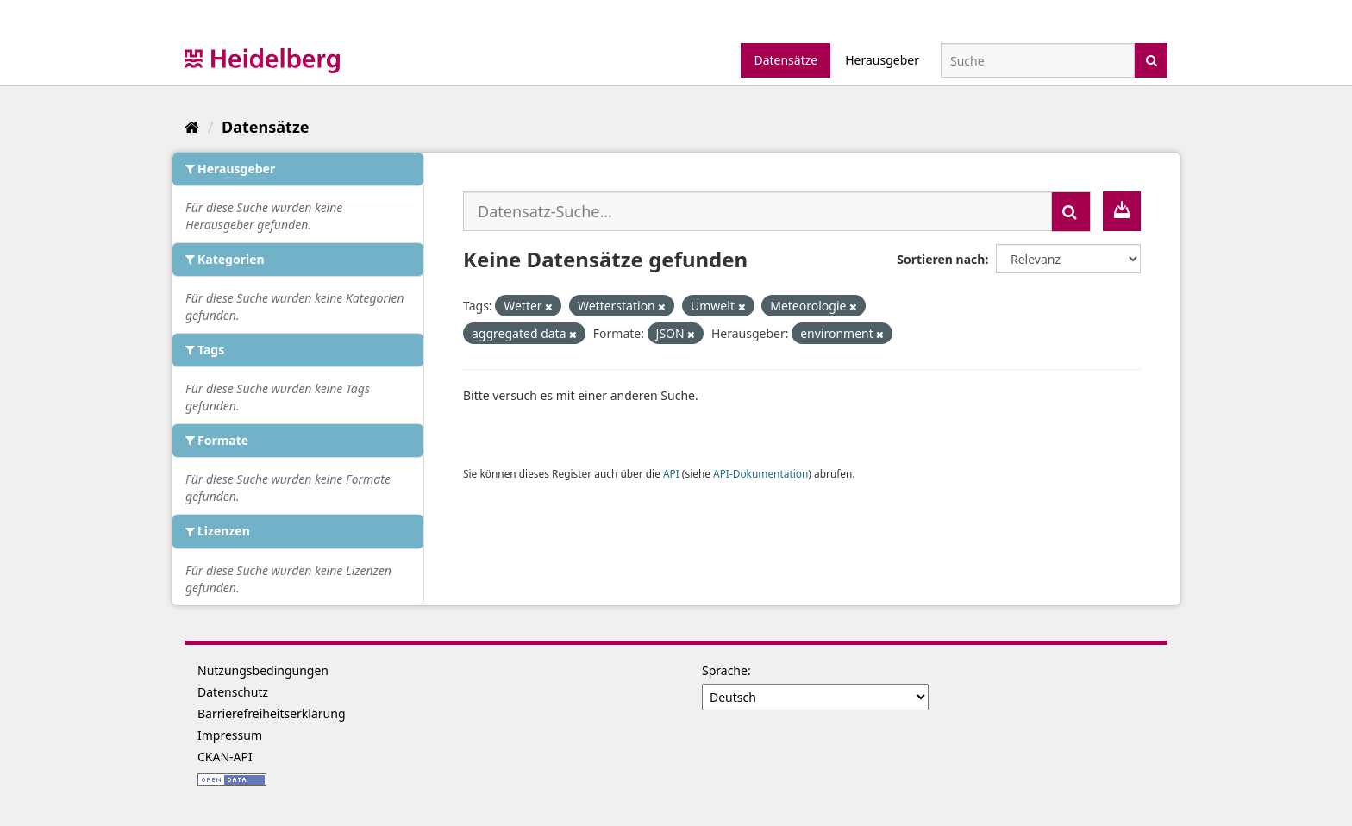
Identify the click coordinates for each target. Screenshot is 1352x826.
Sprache (725, 670)
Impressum (229, 735)
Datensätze (785, 60)
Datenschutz (232, 692)
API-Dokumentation (760, 473)
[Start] (192, 126)
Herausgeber (882, 60)
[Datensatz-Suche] (1038, 60)
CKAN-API (225, 756)
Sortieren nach (941, 259)
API (671, 473)
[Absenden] (1151, 59)
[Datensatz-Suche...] (757, 211)
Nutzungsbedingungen (263, 670)
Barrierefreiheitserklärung (271, 713)
